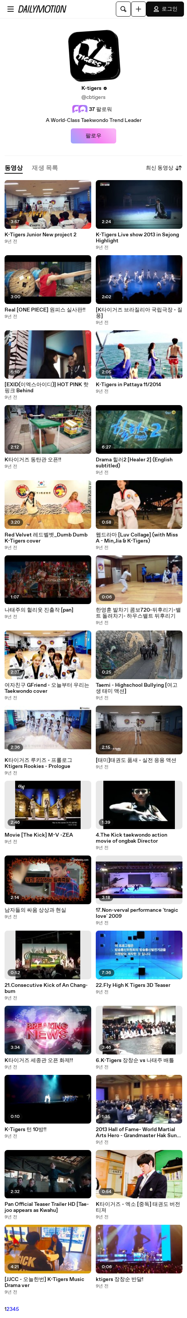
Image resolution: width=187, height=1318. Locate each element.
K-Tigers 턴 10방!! (26, 1130)
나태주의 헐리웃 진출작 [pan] (39, 610)
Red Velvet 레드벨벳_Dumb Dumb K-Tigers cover (46, 538)
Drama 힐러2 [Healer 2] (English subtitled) (134, 463)
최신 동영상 (164, 168)
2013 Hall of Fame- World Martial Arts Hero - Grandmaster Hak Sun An (136, 1133)
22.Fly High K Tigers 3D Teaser (133, 985)
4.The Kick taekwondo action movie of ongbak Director (131, 838)
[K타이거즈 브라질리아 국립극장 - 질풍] (139, 313)
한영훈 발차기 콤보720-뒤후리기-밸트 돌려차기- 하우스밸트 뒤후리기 (138, 613)
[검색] (123, 9)
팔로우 (93, 136)
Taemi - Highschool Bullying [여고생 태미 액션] (137, 688)
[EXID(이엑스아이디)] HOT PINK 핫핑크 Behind (47, 388)
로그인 (165, 9)
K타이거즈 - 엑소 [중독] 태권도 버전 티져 (138, 1207)
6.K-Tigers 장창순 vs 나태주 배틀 (135, 1060)
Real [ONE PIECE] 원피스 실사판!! (45, 310)
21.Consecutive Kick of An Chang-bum (46, 988)
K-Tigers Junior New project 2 (40, 235)
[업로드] (138, 9)
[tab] (14, 168)
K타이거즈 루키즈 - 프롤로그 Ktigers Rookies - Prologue (38, 763)
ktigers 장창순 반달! (119, 1279)
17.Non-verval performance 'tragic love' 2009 (137, 913)
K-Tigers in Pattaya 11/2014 (128, 385)
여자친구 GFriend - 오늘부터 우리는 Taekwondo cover (47, 688)
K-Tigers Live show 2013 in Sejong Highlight (137, 238)
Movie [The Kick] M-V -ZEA (39, 835)
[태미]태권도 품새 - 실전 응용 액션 (136, 760)
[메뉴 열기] (11, 9)
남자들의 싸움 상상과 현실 (35, 910)
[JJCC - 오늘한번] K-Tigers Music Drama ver (44, 1282)
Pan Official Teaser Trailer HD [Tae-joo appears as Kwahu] (47, 1207)
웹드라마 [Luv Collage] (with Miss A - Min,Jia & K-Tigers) (137, 538)
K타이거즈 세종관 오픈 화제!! (39, 1060)
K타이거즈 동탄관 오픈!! (33, 460)
